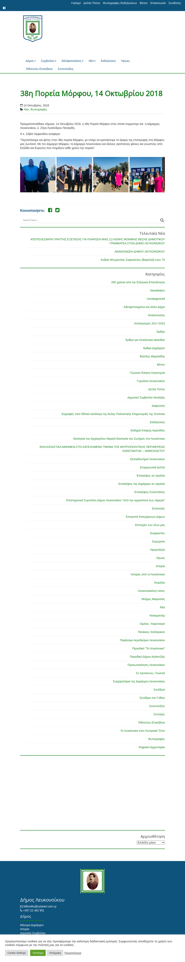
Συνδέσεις (175, 3)
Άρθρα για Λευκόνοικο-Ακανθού (145, 339)
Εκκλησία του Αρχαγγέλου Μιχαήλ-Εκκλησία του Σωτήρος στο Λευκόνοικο (119, 438)
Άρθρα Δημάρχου (154, 348)
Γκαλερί (76, 3)
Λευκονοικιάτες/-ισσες (151, 590)
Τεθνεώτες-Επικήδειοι (39, 68)
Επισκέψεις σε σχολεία (151, 475)
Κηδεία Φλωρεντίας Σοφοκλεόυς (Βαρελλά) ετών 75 (133, 259)
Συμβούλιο (48, 60)
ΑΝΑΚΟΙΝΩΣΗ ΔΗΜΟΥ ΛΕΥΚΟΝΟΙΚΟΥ (140, 251)
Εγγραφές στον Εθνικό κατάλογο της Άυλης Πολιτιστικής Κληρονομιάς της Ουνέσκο (113, 414)
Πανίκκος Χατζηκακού (151, 632)
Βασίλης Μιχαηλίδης (152, 356)
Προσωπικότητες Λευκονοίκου (146, 664)
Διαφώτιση (158, 405)
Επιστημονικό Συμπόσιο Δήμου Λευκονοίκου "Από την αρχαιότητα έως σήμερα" (115, 500)
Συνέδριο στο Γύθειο (152, 697)
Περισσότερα (72, 953)
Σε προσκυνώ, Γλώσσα (150, 673)
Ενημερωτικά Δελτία (152, 467)
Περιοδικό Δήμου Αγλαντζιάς (147, 656)
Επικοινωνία (158, 3)
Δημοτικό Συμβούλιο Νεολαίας (146, 397)
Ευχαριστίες (157, 533)
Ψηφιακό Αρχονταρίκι (152, 747)
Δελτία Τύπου (91, 3)
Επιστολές (158, 508)
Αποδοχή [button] (38, 952)
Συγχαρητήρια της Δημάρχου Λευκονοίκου (139, 681)
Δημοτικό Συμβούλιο (32, 933)
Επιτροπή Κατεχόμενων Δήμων (145, 516)
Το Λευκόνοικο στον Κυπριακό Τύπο (142, 730)
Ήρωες (125, 60)
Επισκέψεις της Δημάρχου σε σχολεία (141, 483)
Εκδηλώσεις (108, 60)
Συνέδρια (159, 689)
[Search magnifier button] (162, 220)
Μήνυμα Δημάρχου (32, 925)
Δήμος (31, 60)
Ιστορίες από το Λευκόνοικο (148, 574)
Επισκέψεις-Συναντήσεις (150, 492)
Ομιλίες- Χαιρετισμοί (152, 623)
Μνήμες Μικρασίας (153, 599)
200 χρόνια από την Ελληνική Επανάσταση (138, 282)
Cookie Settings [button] (16, 952)
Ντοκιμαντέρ (157, 615)
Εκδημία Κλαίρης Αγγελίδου (148, 430)
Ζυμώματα (158, 541)
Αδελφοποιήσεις (73, 60)
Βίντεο (144, 3)
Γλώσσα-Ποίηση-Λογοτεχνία (147, 372)
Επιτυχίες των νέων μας (150, 525)
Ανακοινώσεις (156, 315)
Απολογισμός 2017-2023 (149, 323)
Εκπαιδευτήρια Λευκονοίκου (147, 459)
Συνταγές (159, 714)
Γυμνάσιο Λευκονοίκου (151, 381)
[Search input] (90, 220)
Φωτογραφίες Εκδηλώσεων (120, 3)
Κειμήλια (159, 582)
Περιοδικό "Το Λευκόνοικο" (148, 648)
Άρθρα (161, 331)
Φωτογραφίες (38, 109)
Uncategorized (156, 298)
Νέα (92, 60)
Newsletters (157, 290)
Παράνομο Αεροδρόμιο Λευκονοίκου (142, 640)
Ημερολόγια (157, 549)
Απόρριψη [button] (55, 952)
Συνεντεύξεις (65, 68)
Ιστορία (160, 566)
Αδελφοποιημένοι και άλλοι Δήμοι (144, 307)
